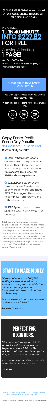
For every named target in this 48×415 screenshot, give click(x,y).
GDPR (28, 393)
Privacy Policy (20, 393)
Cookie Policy (10, 394)
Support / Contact (36, 394)
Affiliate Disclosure (22, 394)
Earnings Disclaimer (38, 393)
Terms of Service (8, 393)
